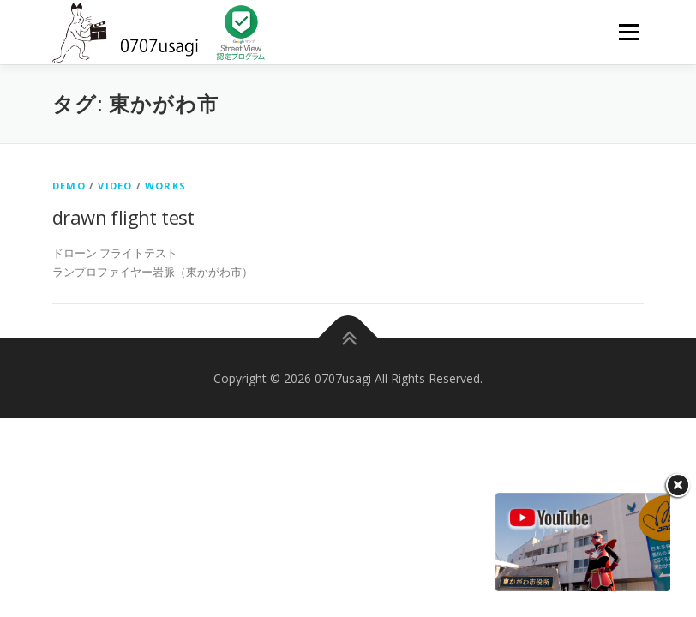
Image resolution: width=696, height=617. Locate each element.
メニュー (629, 31)
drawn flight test (123, 217)
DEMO (69, 185)
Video (115, 185)
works (165, 185)
